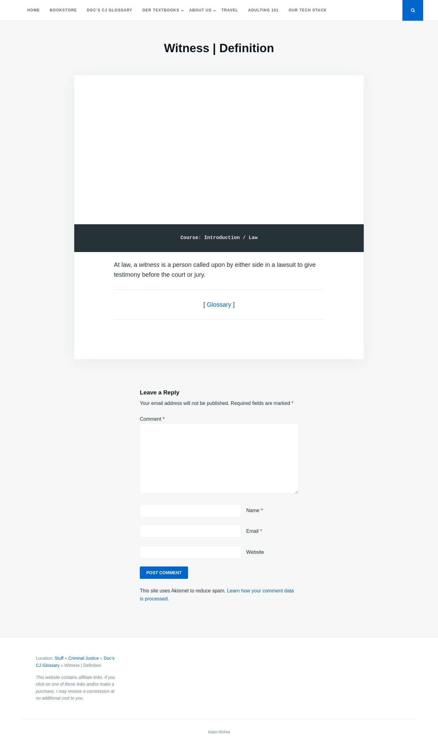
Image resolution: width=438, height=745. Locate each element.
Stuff (59, 658)
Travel (229, 10)
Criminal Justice (83, 658)
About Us (200, 10)
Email (254, 531)
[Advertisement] (219, 141)
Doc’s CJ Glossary (109, 10)
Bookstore (63, 10)
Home (33, 10)
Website (255, 552)
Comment (152, 419)
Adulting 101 (263, 10)
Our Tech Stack (308, 10)
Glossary (219, 304)
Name (254, 510)
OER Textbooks (160, 10)
